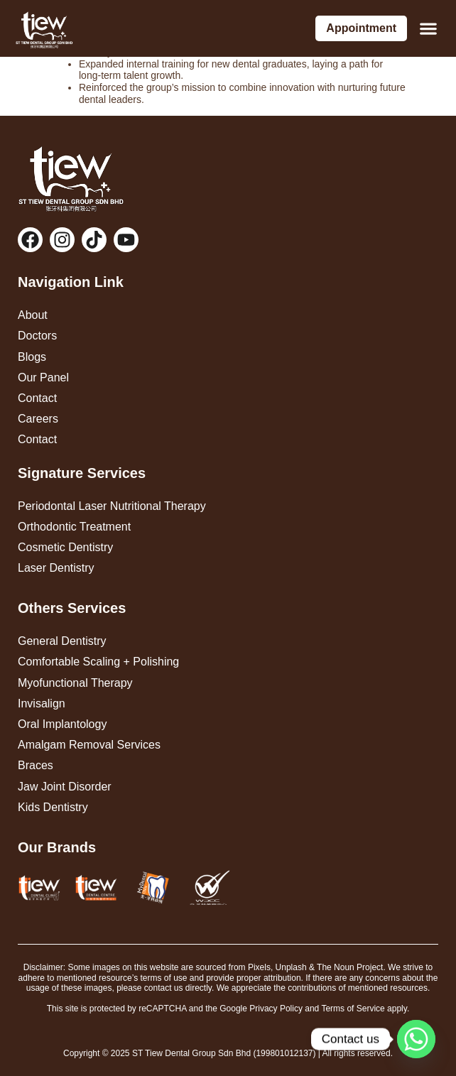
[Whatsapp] (416, 1039)
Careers (38, 419)
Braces (35, 765)
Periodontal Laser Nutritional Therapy (112, 506)
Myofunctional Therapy (75, 683)
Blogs (32, 357)
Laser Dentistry (56, 568)
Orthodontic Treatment (74, 527)
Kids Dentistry (53, 807)
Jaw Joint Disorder (65, 787)
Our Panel (43, 377)
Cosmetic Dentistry (65, 547)
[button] (428, 29)
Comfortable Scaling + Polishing (98, 662)
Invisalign (41, 703)
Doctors (37, 336)
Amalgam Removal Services (89, 745)
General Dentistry (62, 641)
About (33, 315)
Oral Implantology (62, 724)
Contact (37, 398)
